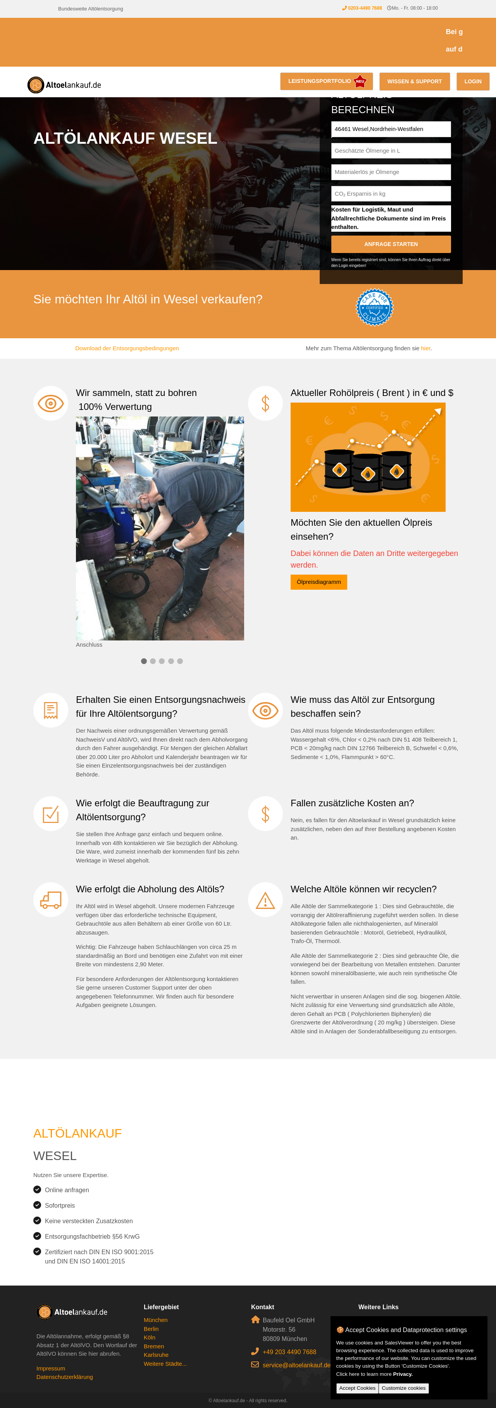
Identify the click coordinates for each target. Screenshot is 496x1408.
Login (473, 81)
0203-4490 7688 (365, 8)
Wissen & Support (415, 81)
